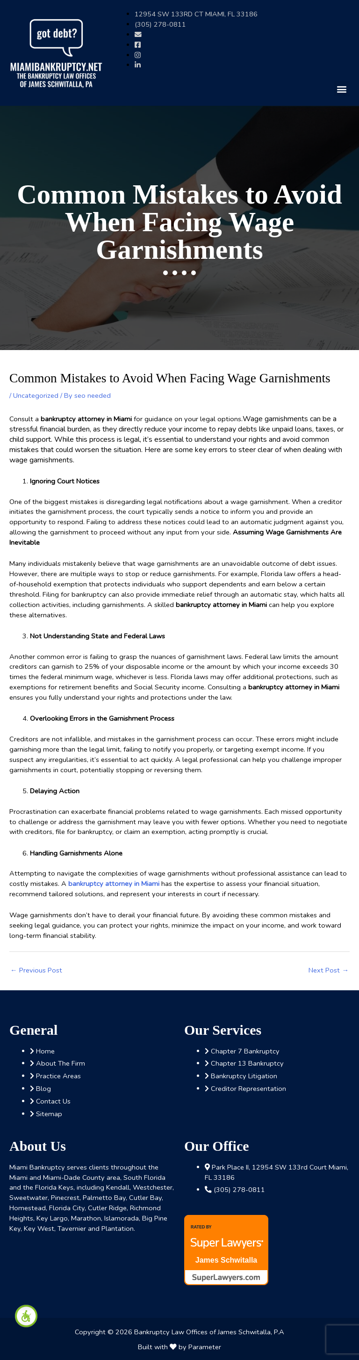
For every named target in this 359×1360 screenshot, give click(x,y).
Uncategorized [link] (35, 395)
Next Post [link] (329, 970)
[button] (342, 88)
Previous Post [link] (36, 970)
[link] (26, 1316)
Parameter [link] (204, 1347)
